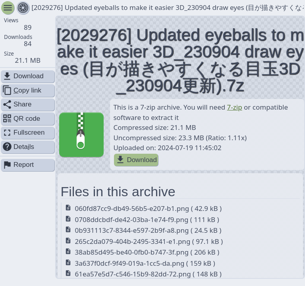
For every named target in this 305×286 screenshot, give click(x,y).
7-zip (234, 107)
